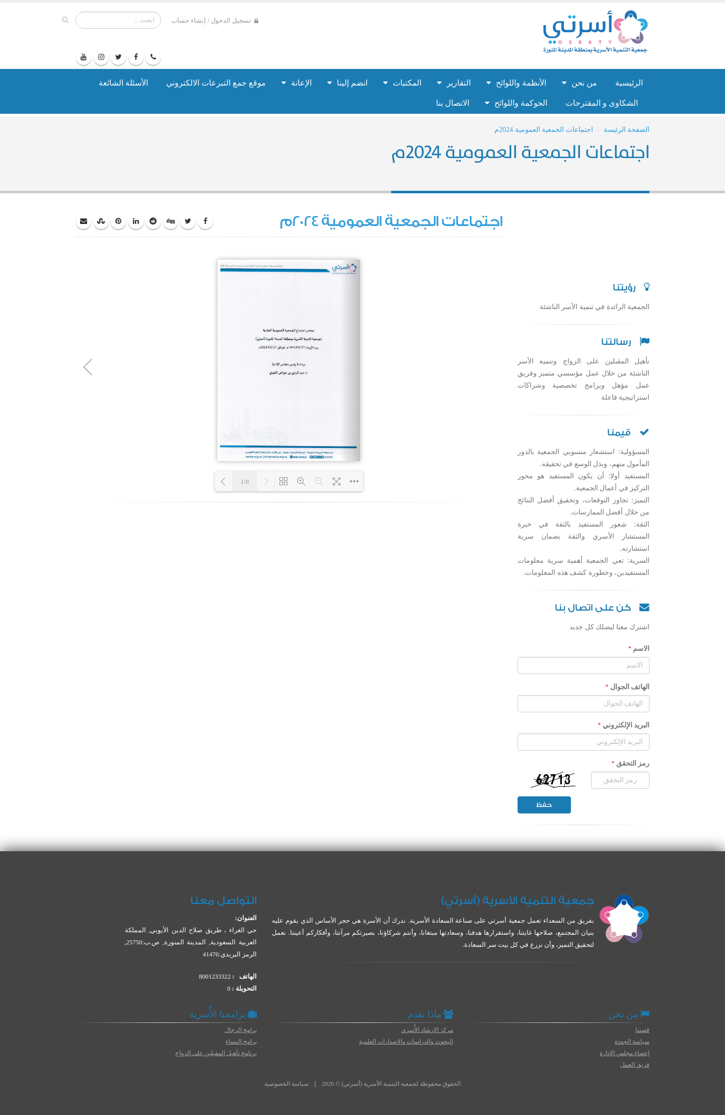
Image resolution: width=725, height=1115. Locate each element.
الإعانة (296, 83)
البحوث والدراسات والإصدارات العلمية (406, 1041)
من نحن (579, 83)
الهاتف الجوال (627, 687)
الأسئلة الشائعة (123, 83)
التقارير (454, 83)
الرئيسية (629, 83)
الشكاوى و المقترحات (601, 103)
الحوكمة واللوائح (516, 103)
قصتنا (642, 1029)
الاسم (638, 648)
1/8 (245, 481)
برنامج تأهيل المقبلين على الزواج (216, 1053)
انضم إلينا (347, 83)
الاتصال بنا (452, 103)
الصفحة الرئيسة (627, 129)
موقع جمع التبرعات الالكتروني (216, 83)
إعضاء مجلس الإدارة (624, 1053)
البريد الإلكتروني (623, 725)
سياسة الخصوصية (286, 1083)
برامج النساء (241, 1041)
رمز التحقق (630, 763)
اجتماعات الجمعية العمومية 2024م (543, 129)
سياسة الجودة (632, 1041)
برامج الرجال (241, 1029)
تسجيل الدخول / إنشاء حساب (214, 21)
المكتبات (402, 83)
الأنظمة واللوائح (516, 83)
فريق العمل (634, 1064)
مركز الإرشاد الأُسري (427, 1029)
